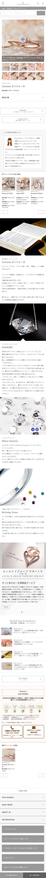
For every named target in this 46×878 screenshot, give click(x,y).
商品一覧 (9, 8)
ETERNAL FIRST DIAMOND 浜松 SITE (20, 848)
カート (43, 3)
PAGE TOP (23, 791)
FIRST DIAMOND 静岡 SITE (16, 867)
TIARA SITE (9, 857)
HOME (3, 8)
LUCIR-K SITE (10, 829)
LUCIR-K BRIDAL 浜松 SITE (16, 838)
